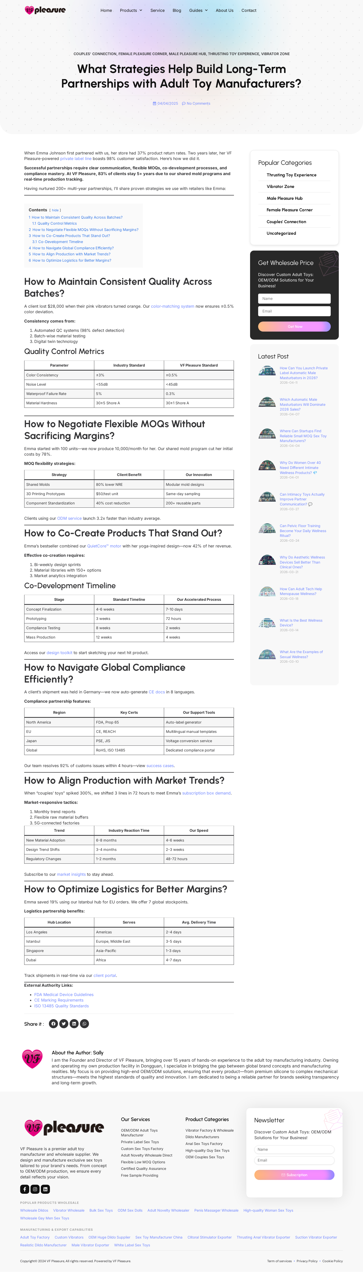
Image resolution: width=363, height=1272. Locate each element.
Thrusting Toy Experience (233, 54)
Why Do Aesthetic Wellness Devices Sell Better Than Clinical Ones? (302, 564)
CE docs (157, 692)
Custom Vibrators (69, 1238)
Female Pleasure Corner (142, 54)
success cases (160, 765)
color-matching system (172, 306)
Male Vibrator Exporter (90, 1245)
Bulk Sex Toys (101, 1211)
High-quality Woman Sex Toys (268, 1211)
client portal (105, 975)
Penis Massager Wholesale (216, 1211)
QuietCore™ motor (104, 546)
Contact (248, 10)
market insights (71, 874)
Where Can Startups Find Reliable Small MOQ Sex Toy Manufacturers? (303, 438)
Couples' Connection (95, 54)
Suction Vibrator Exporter (316, 1238)
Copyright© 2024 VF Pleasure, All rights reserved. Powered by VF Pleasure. (75, 1261)
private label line (76, 159)
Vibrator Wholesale (68, 1211)
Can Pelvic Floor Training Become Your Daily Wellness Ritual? (303, 533)
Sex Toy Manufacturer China (159, 1238)
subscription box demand (206, 793)
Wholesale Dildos (34, 1211)
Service (157, 10)
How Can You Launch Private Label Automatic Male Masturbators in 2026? (304, 375)
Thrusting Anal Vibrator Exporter (263, 1238)
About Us (224, 10)
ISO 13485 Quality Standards (61, 1006)
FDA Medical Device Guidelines (64, 994)
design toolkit (59, 652)
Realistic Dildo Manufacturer (43, 1245)
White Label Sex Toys (132, 1245)
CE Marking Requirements (58, 1000)
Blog (177, 10)
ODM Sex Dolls (130, 1211)
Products (131, 10)
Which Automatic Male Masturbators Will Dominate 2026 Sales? (302, 406)
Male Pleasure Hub (187, 54)
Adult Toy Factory (35, 1238)
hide (55, 210)
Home (106, 10)
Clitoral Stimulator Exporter (210, 1238)
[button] (53, 1023)
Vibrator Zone (275, 54)
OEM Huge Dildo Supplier (109, 1238)
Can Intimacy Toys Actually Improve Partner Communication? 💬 (302, 501)
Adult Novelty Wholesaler (168, 1211)
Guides (198, 10)
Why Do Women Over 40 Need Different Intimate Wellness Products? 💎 (300, 469)
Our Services (135, 1120)
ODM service (69, 518)
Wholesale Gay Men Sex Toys (44, 1218)
